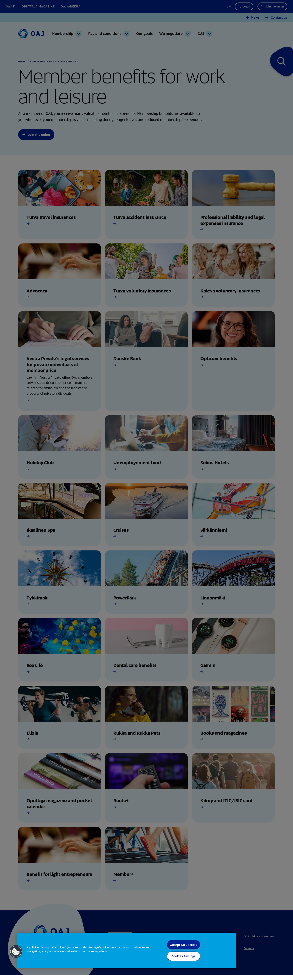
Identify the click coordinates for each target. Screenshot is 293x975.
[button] (16, 951)
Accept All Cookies (183, 945)
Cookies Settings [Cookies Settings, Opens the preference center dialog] (184, 956)
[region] (126, 950)
